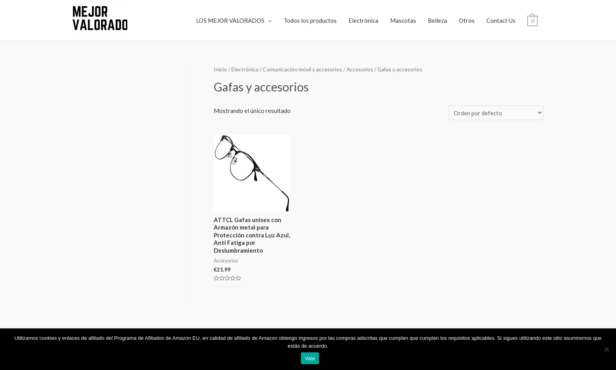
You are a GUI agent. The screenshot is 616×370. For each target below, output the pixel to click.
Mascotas (403, 20)
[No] (606, 349)
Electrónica (363, 20)
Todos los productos (310, 20)
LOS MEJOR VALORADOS (230, 20)
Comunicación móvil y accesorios (302, 69)
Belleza (437, 20)
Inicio (220, 69)
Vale (310, 358)
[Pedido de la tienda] (496, 113)
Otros (467, 20)
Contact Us (500, 20)
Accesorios (359, 69)
